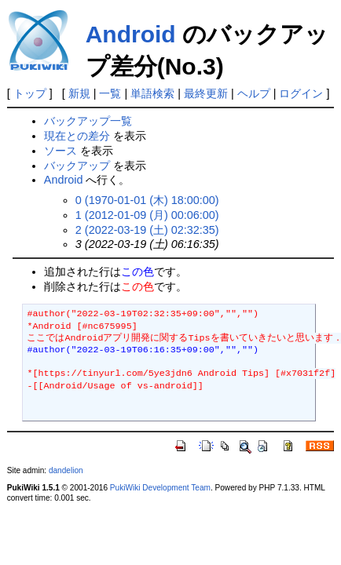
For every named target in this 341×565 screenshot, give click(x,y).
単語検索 (152, 93)
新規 (79, 93)
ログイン (301, 93)
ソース (60, 150)
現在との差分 (77, 135)
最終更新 (206, 93)
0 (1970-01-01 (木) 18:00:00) (147, 200)
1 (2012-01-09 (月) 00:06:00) (147, 215)
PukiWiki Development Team (160, 487)
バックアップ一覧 (88, 121)
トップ (29, 93)
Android (131, 34)
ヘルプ (253, 93)
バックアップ (77, 165)
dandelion (66, 470)
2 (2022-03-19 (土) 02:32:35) (147, 230)
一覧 (110, 93)
